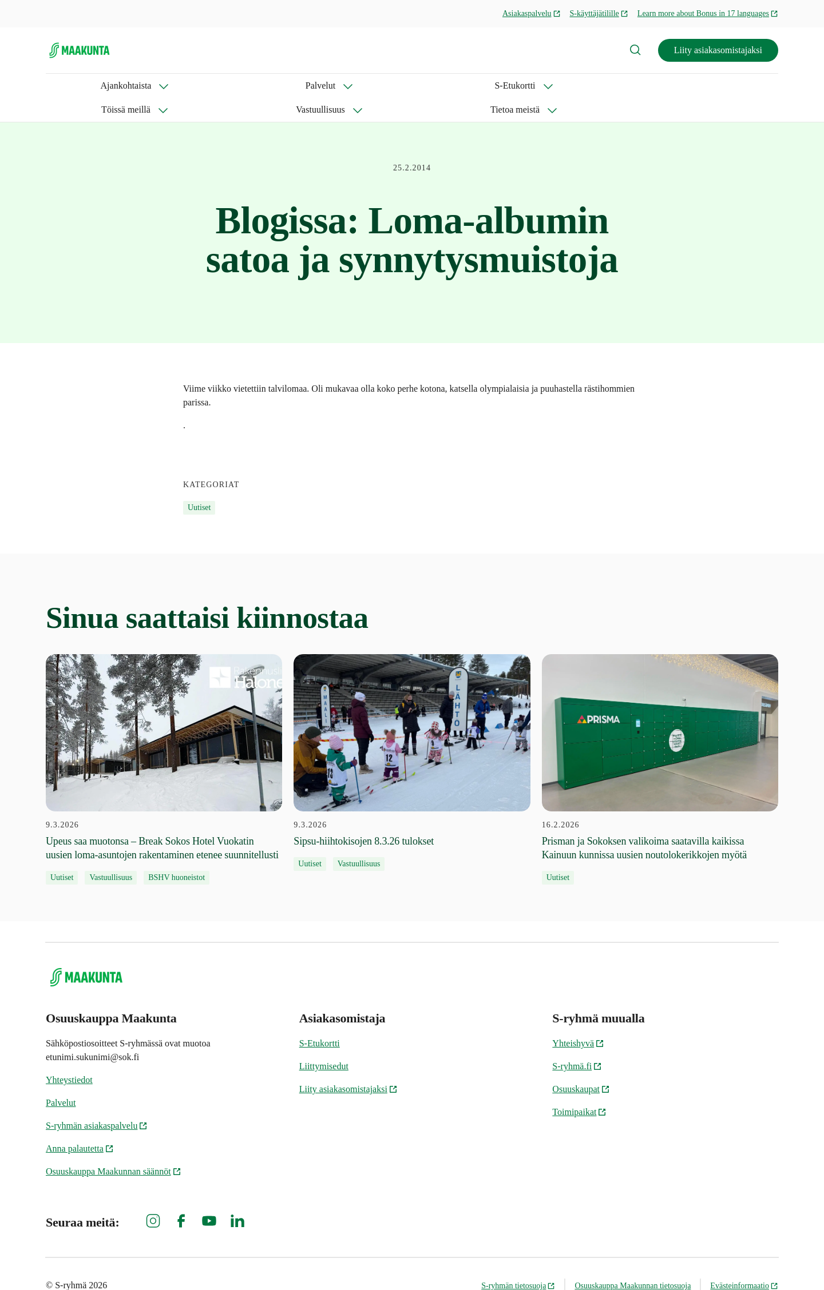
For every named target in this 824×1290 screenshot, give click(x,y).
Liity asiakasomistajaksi (718, 50)
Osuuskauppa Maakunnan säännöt (113, 1147)
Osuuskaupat (581, 1065)
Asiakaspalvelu (531, 13)
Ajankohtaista (71, 85)
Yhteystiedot (69, 1056)
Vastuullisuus (378, 85)
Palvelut (146, 85)
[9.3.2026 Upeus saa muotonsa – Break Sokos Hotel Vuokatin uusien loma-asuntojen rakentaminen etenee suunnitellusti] (164, 745)
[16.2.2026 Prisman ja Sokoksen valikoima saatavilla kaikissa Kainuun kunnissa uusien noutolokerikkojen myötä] (660, 745)
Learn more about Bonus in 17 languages (707, 13)
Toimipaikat (579, 1088)
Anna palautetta (80, 1124)
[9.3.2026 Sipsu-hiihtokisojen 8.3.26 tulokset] (412, 738)
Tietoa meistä (461, 85)
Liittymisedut (323, 1042)
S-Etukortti (215, 85)
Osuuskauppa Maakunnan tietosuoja (633, 1261)
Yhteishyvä (578, 1019)
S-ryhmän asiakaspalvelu (97, 1101)
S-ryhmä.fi (577, 1042)
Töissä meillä (294, 85)
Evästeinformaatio (744, 1261)
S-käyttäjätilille (599, 13)
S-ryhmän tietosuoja (518, 1261)
